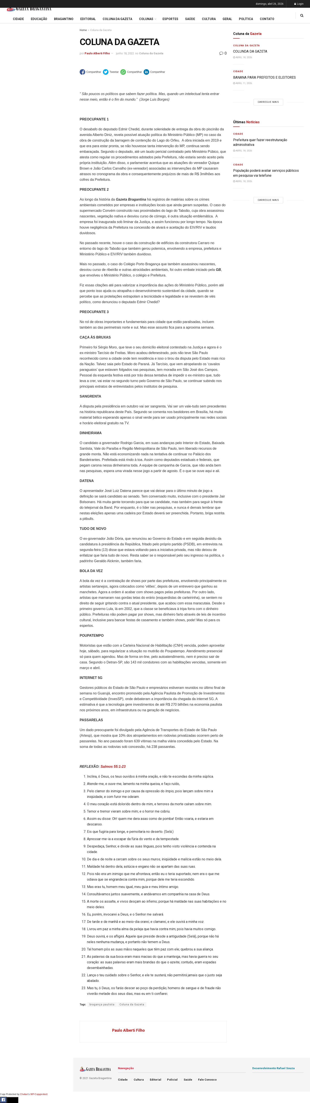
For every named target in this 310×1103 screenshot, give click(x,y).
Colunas (146, 19)
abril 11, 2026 (242, 83)
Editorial (10, 151)
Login (299, 3)
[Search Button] (64, 258)
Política (10, 201)
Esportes (10, 176)
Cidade (9, 135)
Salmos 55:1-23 (113, 766)
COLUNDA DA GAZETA (250, 51)
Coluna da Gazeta (16, 160)
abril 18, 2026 (242, 57)
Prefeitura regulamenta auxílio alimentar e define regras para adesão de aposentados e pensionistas (36, 68)
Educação (11, 143)
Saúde (8, 209)
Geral (8, 217)
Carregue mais (36, 101)
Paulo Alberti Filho (97, 53)
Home (83, 30)
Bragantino (12, 168)
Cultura (9, 184)
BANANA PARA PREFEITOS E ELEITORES (264, 77)
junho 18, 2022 (125, 53)
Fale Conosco (14, 226)
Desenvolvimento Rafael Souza (273, 1068)
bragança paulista (102, 1004)
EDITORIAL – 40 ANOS (22, 89)
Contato (267, 19)
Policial (9, 193)
